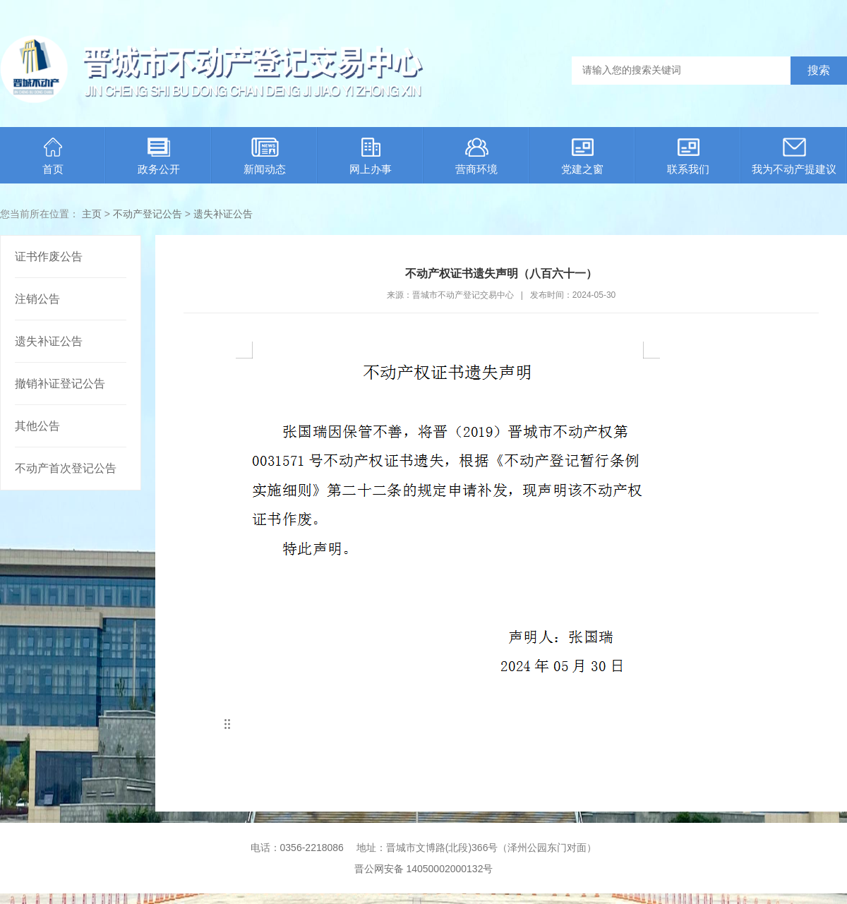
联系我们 (688, 156)
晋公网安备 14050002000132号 (423, 868)
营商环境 (476, 156)
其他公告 (37, 426)
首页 (53, 156)
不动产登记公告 (147, 213)
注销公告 (37, 299)
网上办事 (370, 156)
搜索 (818, 70)
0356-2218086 (312, 847)
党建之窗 (582, 156)
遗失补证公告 (223, 213)
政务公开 (159, 156)
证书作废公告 (49, 257)
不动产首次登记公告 (65, 468)
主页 (92, 213)
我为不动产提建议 (794, 156)
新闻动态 (265, 156)
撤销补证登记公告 (60, 384)
